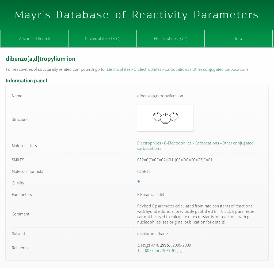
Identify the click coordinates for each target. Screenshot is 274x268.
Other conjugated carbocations (220, 69)
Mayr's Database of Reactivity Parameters (137, 15)
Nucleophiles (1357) (102, 38)
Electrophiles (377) (170, 38)
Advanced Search (34, 38)
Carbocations (177, 69)
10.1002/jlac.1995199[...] (159, 250)
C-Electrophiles (147, 69)
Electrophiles (118, 69)
